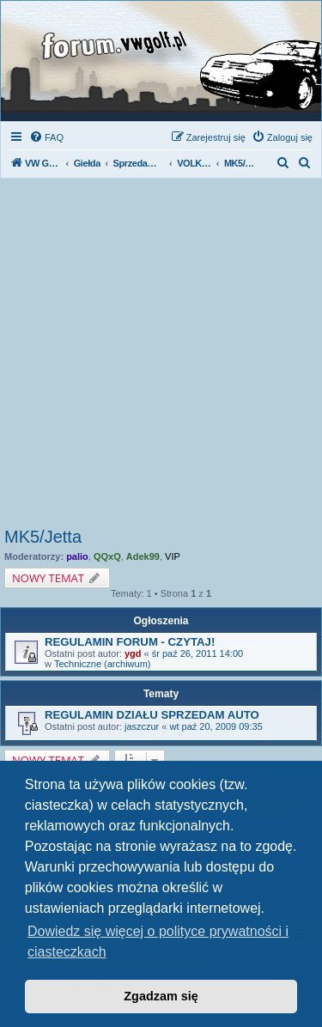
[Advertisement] (161, 358)
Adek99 (143, 556)
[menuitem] (46, 137)
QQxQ (107, 556)
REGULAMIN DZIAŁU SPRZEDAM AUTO (152, 714)
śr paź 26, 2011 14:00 (197, 653)
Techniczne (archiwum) (102, 664)
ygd (133, 653)
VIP (172, 556)
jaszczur (142, 726)
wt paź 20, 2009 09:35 (216, 726)
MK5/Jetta (43, 536)
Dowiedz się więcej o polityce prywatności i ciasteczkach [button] (158, 941)
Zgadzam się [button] (160, 996)
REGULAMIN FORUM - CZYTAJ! (130, 641)
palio (77, 556)
